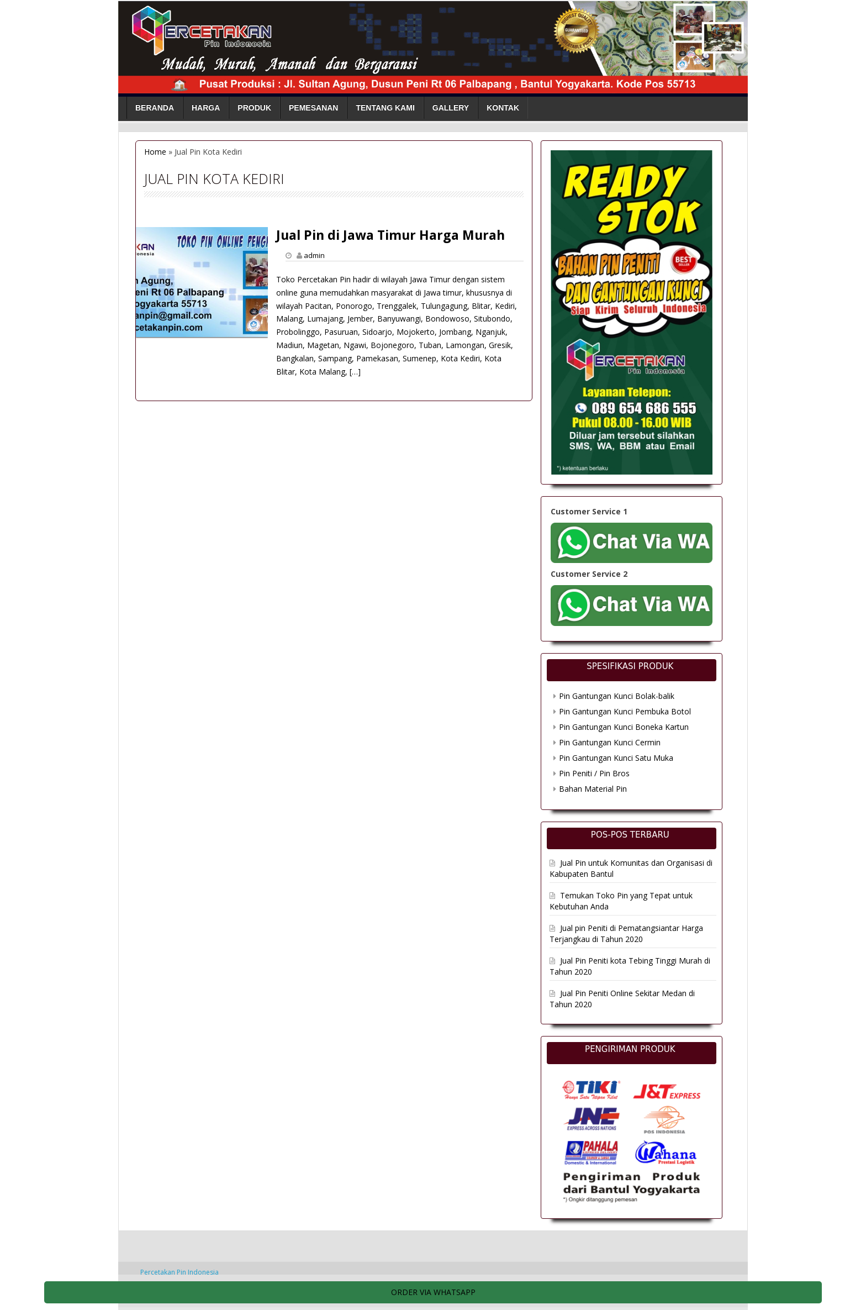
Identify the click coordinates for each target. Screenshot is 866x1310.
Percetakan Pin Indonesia (179, 1272)
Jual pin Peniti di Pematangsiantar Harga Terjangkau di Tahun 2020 (626, 933)
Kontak (503, 107)
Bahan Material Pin (593, 788)
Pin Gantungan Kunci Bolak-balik (616, 696)
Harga (206, 107)
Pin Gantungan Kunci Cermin (610, 742)
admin (314, 255)
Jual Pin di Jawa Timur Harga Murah (390, 235)
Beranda (154, 107)
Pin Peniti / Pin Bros (594, 773)
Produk (254, 107)
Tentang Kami (385, 107)
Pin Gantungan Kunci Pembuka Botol (625, 711)
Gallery (450, 107)
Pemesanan (313, 107)
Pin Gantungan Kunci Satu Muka (616, 758)
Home (155, 151)
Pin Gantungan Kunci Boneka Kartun (624, 727)
